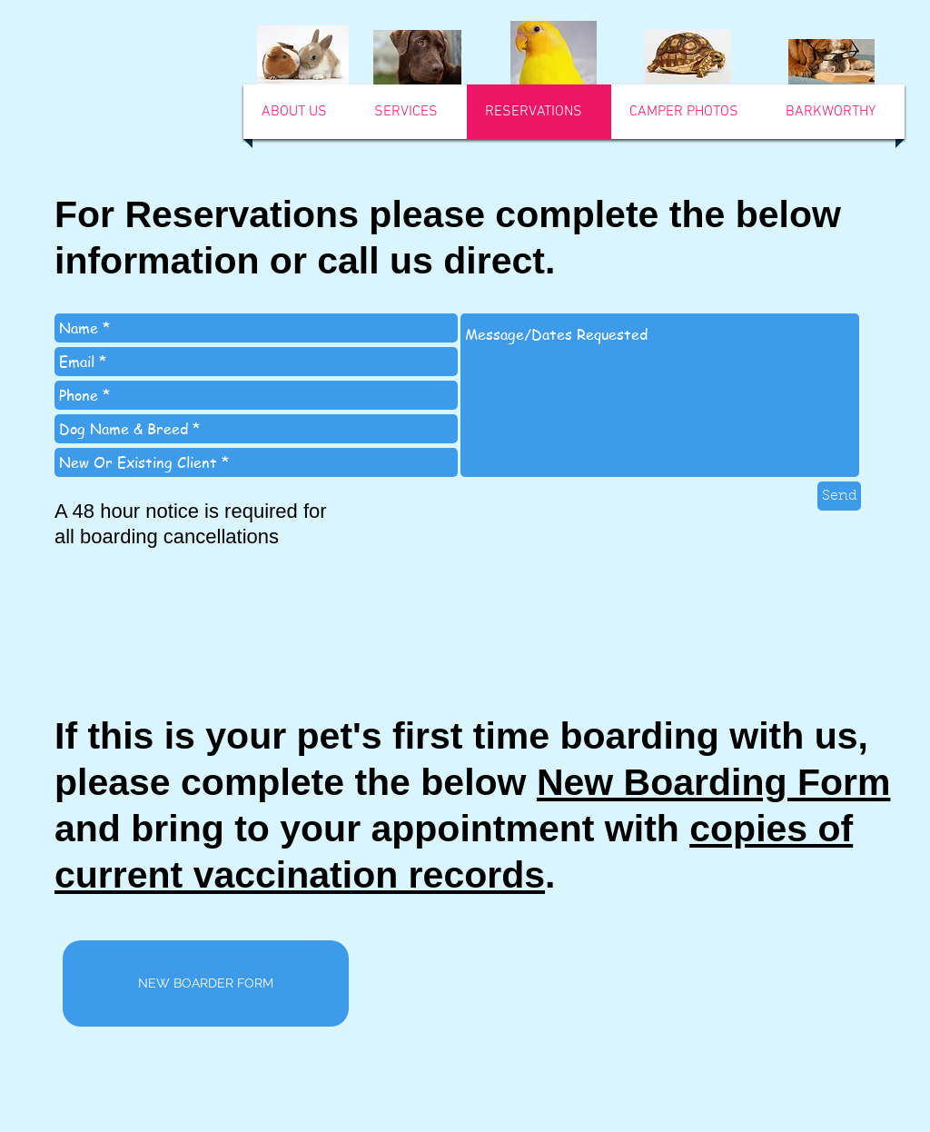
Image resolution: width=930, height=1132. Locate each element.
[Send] (839, 496)
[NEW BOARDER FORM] (206, 983)
